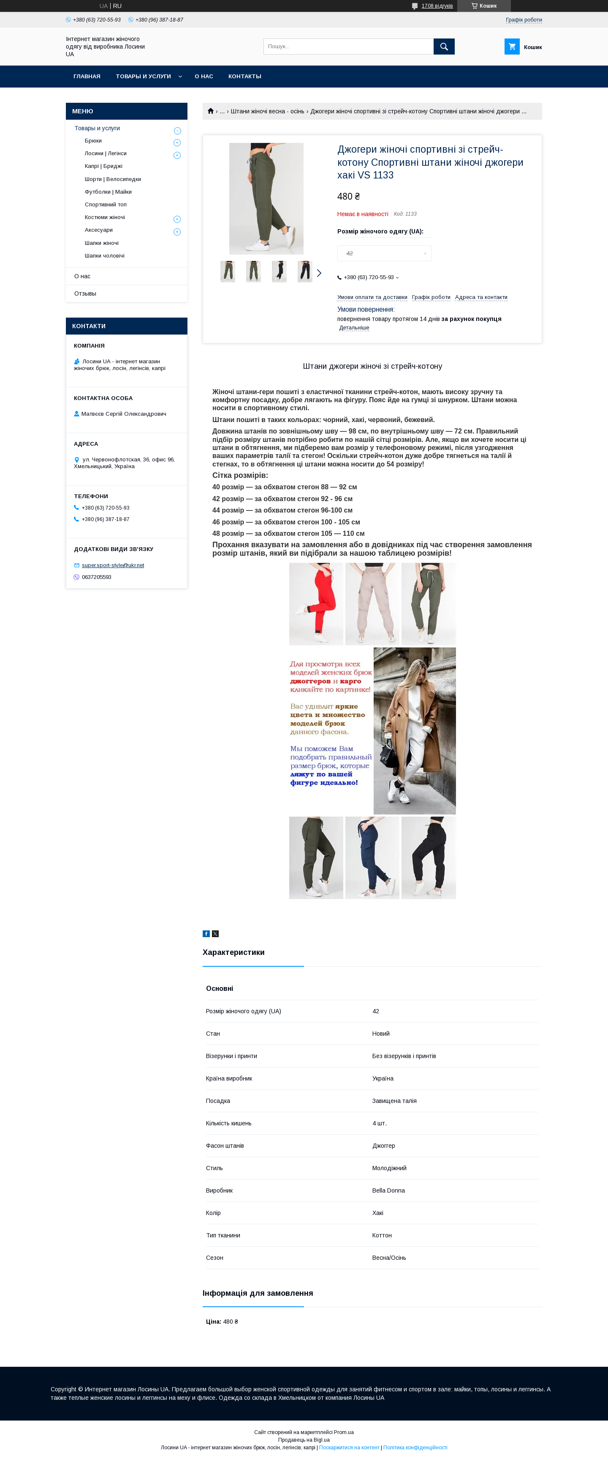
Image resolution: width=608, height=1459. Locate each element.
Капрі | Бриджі (103, 166)
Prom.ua (344, 1432)
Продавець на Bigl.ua (304, 1440)
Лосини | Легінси (106, 153)
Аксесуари (99, 230)
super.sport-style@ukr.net (113, 565)
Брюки (93, 140)
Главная (86, 76)
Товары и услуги (143, 76)
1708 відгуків (437, 6)
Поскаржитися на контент (349, 1448)
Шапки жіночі (102, 243)
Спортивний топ (106, 204)
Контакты (244, 76)
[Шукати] (444, 46)
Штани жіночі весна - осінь (267, 111)
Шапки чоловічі (105, 255)
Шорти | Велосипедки (113, 179)
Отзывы (85, 293)
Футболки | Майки (108, 192)
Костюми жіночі (105, 217)
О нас (204, 76)
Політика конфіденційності (415, 1448)
